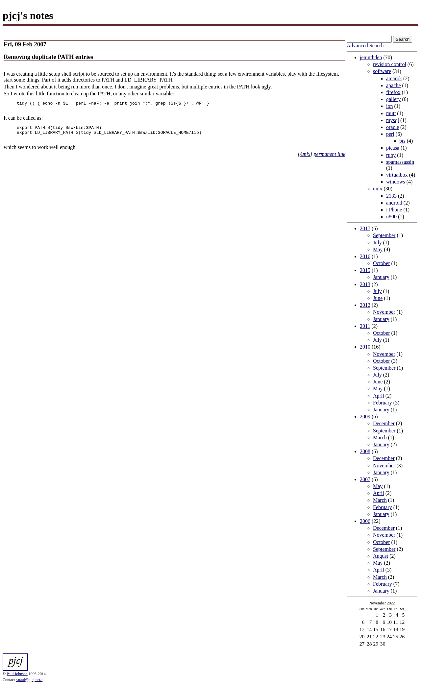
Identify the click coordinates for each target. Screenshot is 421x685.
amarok (394, 78)
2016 (365, 256)
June (378, 298)
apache (393, 85)
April (378, 396)
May (378, 249)
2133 (391, 196)
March (380, 437)
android (394, 203)
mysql (392, 120)
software (382, 71)
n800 (391, 216)
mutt (391, 113)
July (377, 242)
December (384, 423)
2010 (365, 347)
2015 (365, 270)
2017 (365, 228)
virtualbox (397, 175)
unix (377, 188)
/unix (305, 159)
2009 (365, 416)
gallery (393, 99)
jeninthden (371, 57)
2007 (365, 479)
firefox (393, 92)
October (381, 263)
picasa (392, 148)
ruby (391, 155)
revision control (389, 64)
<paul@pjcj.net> (29, 679)
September (384, 235)
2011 (365, 326)
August (380, 556)
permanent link (329, 159)
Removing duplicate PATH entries (48, 56)
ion (389, 106)
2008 (365, 451)
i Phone (394, 209)
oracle (392, 127)
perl (390, 134)
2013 (365, 284)
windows (395, 181)
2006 (365, 521)
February (382, 402)
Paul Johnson (17, 674)
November (384, 312)
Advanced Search (365, 45)
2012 (365, 305)
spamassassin (400, 162)
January (381, 277)
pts (402, 141)
